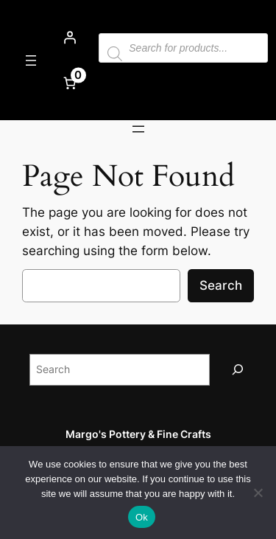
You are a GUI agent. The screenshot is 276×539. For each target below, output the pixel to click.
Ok (141, 517)
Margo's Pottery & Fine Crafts (138, 434)
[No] (257, 492)
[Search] (237, 370)
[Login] (69, 37)
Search (220, 285)
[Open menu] (31, 60)
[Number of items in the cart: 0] (69, 82)
